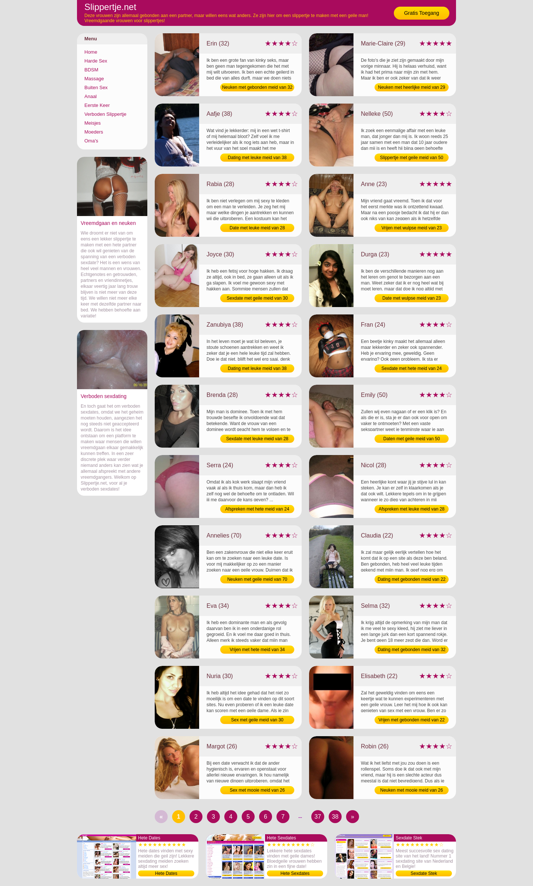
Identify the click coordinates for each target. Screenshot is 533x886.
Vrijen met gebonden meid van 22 (411, 719)
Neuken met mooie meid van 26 (411, 790)
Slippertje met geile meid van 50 (411, 157)
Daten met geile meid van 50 (411, 438)
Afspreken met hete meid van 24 (257, 509)
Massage (94, 78)
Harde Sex (95, 61)
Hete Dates (166, 873)
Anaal (90, 96)
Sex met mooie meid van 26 (257, 790)
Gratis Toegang (421, 13)
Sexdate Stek (423, 873)
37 (318, 816)
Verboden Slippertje (105, 114)
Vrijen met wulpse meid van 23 (412, 227)
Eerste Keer (97, 105)
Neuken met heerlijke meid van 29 (411, 87)
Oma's (91, 141)
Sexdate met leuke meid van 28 (257, 438)
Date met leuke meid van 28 (257, 227)
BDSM (91, 70)
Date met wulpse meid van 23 (411, 298)
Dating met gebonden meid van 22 (411, 579)
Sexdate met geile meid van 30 (257, 298)
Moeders (93, 132)
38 (335, 816)
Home (90, 52)
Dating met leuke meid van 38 (257, 157)
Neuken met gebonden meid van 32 (257, 87)
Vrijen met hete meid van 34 (257, 649)
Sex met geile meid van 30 (257, 719)
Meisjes (92, 123)
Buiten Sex (96, 87)
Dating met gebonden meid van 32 (411, 649)
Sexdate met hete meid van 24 (412, 368)
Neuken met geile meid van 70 (257, 579)
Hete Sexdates (295, 873)
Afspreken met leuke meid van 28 (412, 509)
